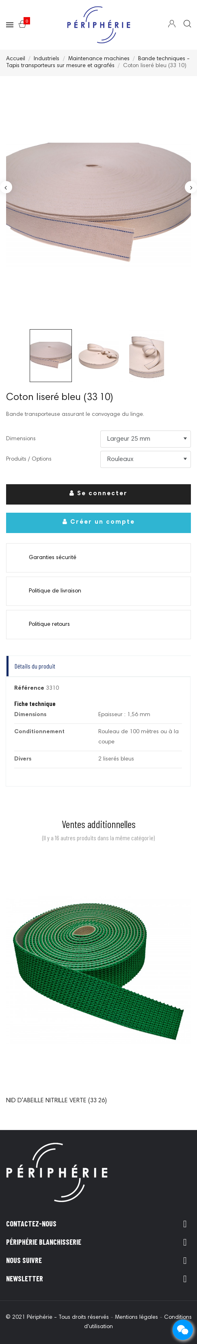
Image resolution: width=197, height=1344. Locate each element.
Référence (29, 688)
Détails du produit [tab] (35, 666)
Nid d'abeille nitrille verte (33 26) (56, 1101)
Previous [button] (6, 187)
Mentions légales (137, 1317)
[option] (98, 204)
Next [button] (191, 187)
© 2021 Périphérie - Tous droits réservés (58, 1317)
